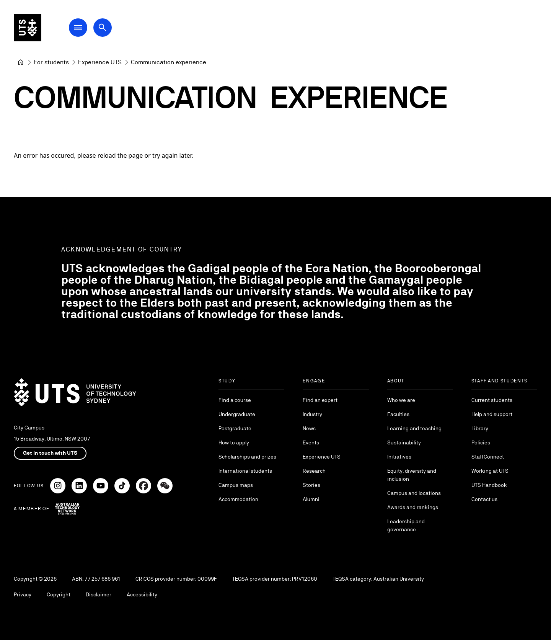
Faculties (398, 414)
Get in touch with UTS (50, 453)
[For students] (51, 62)
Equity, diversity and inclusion (411, 475)
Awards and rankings (412, 507)
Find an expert (320, 400)
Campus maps (235, 485)
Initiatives (399, 457)
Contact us (484, 499)
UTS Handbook (489, 485)
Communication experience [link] (168, 62)
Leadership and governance (406, 525)
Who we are (401, 400)
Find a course (234, 400)
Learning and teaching (414, 428)
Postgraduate (234, 428)
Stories (311, 485)
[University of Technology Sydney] (20, 62)
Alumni (311, 499)
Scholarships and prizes (247, 457)
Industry (312, 414)
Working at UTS (490, 471)
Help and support (491, 414)
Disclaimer (98, 594)
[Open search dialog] (102, 27)
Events (311, 442)
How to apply (233, 442)
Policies (480, 442)
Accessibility (142, 594)
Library (479, 428)
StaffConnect (487, 457)
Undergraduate (236, 414)
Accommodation (238, 499)
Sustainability (404, 442)
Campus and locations (414, 493)
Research (314, 471)
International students (245, 471)
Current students (491, 400)
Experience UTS (322, 457)
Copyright (58, 594)
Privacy (22, 594)
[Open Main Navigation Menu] (78, 27)
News (309, 428)
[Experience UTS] (100, 62)
